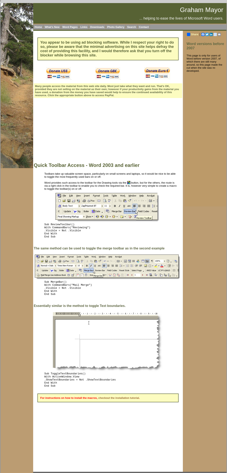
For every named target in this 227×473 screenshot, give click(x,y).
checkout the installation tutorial (118, 397)
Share (192, 34)
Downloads (97, 27)
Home (38, 27)
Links (83, 27)
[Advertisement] (107, 130)
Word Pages (70, 27)
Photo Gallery (115, 27)
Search (131, 27)
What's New (52, 27)
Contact (144, 27)
